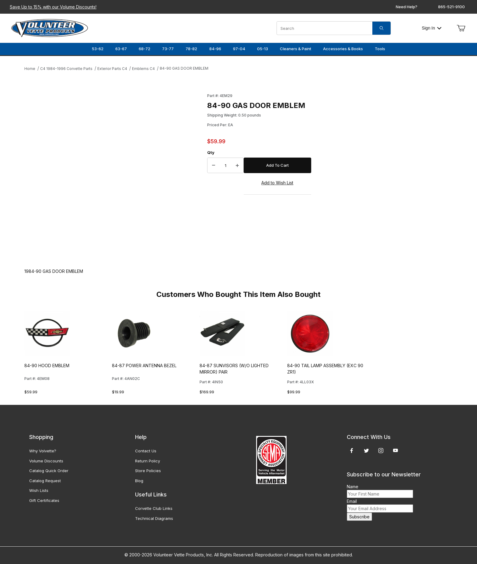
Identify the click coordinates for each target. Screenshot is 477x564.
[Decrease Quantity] (213, 165)
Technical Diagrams (154, 518)
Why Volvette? (42, 450)
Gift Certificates (44, 500)
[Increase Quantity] (237, 165)
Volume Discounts (46, 460)
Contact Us (145, 450)
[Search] (381, 28)
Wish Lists (38, 490)
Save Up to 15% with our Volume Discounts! (53, 6)
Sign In (431, 28)
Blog (139, 480)
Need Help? (406, 6)
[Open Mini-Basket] (460, 28)
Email (352, 501)
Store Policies (148, 470)
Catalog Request (45, 480)
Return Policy (147, 460)
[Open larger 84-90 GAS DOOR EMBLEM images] (113, 174)
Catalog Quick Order (48, 470)
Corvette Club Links (153, 508)
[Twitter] (366, 450)
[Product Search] (324, 28)
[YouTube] (395, 450)
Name (352, 486)
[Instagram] (381, 450)
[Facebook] (352, 450)
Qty (210, 152)
